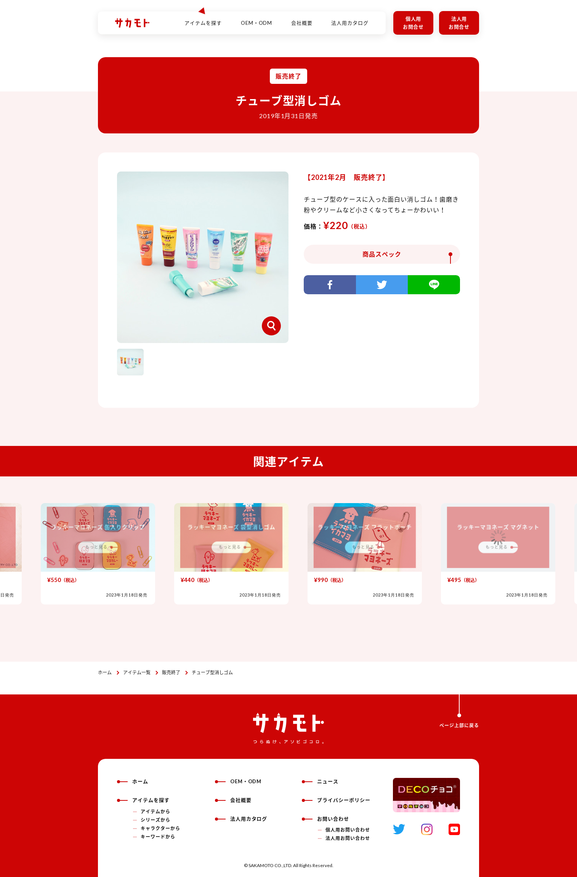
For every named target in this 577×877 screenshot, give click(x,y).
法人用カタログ (350, 18)
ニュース (320, 781)
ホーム (105, 672)
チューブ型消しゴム (212, 672)
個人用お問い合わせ (347, 830)
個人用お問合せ (413, 23)
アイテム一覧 (137, 672)
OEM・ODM (256, 18)
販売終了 (171, 672)
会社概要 (302, 18)
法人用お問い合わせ (347, 838)
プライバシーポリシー (336, 800)
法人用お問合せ (459, 23)
